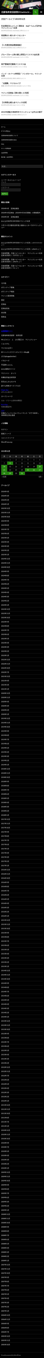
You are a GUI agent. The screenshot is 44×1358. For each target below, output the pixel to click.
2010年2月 (5, 1164)
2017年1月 (5, 865)
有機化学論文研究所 (8, 377)
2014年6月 (5, 996)
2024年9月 (5, 571)
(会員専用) (4, 153)
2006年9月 (5, 1323)
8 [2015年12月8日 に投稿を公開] (10, 463)
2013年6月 (5, 1046)
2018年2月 (5, 811)
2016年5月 (5, 899)
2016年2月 (5, 912)
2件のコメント (22, 114)
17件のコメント (21, 47)
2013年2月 (5, 1063)
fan (14, 38)
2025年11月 (5, 512)
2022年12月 (5, 660)
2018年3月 (5, 807)
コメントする (24, 57)
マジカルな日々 (7, 348)
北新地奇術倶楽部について (9, 135)
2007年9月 (5, 1277)
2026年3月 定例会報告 (10, 217)
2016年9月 (5, 882)
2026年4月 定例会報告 (10, 208)
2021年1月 (5, 689)
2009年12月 (5, 1172)
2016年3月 (5, 907)
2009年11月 (5, 1176)
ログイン (4, 429)
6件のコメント (21, 78)
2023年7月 (5, 630)
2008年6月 (5, 1239)
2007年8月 (5, 1281)
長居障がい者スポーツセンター (13, 35)
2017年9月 (5, 832)
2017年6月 (5, 844)
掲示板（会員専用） (7, 157)
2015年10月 (5, 928)
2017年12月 (5, 819)
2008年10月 (5, 1223)
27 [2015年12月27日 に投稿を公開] (40, 470)
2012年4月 (5, 1088)
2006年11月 (5, 1319)
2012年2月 (5, 1097)
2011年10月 (5, 1113)
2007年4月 (5, 1298)
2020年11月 (5, 697)
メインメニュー (41, 12)
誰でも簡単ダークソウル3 (10, 386)
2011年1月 (5, 1126)
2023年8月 (5, 626)
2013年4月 (5, 1055)
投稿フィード (6, 434)
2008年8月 (5, 1231)
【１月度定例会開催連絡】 (11, 45)
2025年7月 (5, 529)
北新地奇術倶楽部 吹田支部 (12, 335)
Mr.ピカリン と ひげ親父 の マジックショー (19, 339)
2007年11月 (5, 1269)
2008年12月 (5, 1214)
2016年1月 (5, 916)
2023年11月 (5, 613)
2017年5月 (5, 849)
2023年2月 (5, 651)
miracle (19, 86)
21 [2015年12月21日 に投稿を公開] (4, 470)
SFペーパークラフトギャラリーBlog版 (15, 352)
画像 (2, 86)
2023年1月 (5, 655)
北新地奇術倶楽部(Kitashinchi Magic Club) (17, 12)
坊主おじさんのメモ (8, 382)
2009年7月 (5, 1193)
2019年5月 (5, 748)
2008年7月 (5, 1235)
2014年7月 (5, 992)
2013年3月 (5, 1059)
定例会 (3, 304)
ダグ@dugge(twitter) (8, 356)
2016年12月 (5, 870)
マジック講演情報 (7, 296)
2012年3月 (5, 1092)
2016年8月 (5, 886)
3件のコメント (24, 30)
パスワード (5, 187)
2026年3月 (5, 496)
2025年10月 (5, 517)
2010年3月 (5, 1160)
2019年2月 (5, 760)
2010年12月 (5, 1130)
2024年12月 (5, 559)
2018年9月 (5, 781)
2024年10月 (5, 567)
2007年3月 (5, 1302)
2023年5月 (5, 639)
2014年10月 (5, 979)
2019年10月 (5, 727)
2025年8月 (5, 525)
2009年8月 (5, 1189)
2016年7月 (5, 891)
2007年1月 (5, 1311)
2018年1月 (5, 815)
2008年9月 (5, 1227)
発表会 (3, 317)
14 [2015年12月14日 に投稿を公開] (4, 466)
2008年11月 (5, 1218)
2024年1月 (5, 605)
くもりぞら (5, 344)
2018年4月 (5, 802)
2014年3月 (5, 1008)
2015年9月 (5, 933)
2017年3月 (5, 857)
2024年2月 (5, 601)
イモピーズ (5, 361)
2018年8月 (5, 786)
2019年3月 (5, 756)
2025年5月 (5, 538)
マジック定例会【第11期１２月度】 (15, 93)
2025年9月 (5, 521)
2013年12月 (5, 1021)
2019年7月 (5, 739)
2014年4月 (5, 1004)
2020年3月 (5, 706)
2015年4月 (5, 954)
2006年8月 (5, 1328)
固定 (2, 300)
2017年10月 (5, 828)
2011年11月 (5, 1109)
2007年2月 (5, 1307)
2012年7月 (5, 1076)
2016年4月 (5, 903)
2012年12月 (5, 1067)
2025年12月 (5, 508)
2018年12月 (5, 769)
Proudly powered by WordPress (11, 1355)
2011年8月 (5, 1118)
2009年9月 (5, 1185)
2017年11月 (5, 823)
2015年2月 (5, 962)
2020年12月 (5, 693)
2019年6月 (5, 744)
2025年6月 (5, 533)
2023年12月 (5, 609)
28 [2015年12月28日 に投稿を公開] (4, 473)
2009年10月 (5, 1181)
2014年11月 (5, 975)
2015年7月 (5, 941)
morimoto (16, 30)
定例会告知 (5, 308)
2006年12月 (5, 1315)
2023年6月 (5, 634)
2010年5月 (5, 1151)
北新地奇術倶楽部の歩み (9, 140)
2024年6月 (5, 584)
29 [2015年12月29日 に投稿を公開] (10, 473)
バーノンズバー (7, 392)
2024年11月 (5, 563)
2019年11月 (5, 723)
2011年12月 (5, 1105)
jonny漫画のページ (8, 369)
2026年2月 (5, 500)
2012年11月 (5, 1071)
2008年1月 (5, 1260)
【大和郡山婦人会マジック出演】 (14, 102)
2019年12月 (5, 718)
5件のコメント (20, 38)
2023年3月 (5, 647)
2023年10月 (5, 618)
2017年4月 (5, 853)
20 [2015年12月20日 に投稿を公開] (40, 466)
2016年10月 (5, 878)
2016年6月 (5, 895)
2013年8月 (5, 1038)
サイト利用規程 (6, 148)
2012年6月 (5, 1080)
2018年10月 (5, 777)
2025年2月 (5, 550)
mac (14, 47)
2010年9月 (5, 1143)
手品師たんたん (7, 365)
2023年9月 (5, 622)
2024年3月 (5, 597)
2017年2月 (5, 861)
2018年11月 (5, 773)
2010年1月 (5, 1168)
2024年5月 (5, 588)
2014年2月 (5, 1013)
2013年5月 (5, 1050)
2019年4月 (5, 752)
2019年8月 (5, 735)
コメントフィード (7, 438)
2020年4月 (5, 702)
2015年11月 (5, 924)
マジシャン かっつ (8, 373)
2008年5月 (5, 1244)
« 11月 (4, 477)
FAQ (2, 144)
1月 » (40, 477)
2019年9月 (5, 731)
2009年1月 (5, 1210)
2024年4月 (5, 592)
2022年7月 (5, 672)
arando (15, 67)
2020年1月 (5, 714)
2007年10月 (5, 1273)
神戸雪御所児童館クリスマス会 (13, 64)
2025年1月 (5, 555)
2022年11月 (5, 664)
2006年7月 (5, 1332)
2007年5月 (5, 1294)
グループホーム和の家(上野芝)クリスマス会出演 (20, 54)
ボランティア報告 (7, 292)
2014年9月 (5, 983)
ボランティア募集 (7, 287)
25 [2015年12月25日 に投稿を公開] (28, 470)
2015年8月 (5, 937)
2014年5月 (5, 1000)
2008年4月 (5, 1248)
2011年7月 (5, 1122)
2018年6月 (5, 794)
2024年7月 (5, 580)
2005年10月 (5, 1345)
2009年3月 (5, 1202)
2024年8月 (5, 576)
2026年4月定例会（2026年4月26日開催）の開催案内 (20, 213)
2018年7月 (5, 790)
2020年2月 (5, 710)
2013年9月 (5, 1034)
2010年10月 (5, 1139)
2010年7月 (5, 1147)
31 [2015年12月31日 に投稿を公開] (22, 473)
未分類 (3, 313)
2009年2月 (5, 1206)
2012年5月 (5, 1084)
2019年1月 (5, 765)
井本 (14, 78)
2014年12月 (5, 971)
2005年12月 (5, 1336)
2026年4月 (5, 491)
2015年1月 (5, 966)
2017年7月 (5, 840)
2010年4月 (5, 1155)
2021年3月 (5, 685)
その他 (3, 283)
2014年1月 (5, 1017)
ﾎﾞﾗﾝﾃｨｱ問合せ (5, 131)
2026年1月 (5, 504)
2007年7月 (5, 1286)
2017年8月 (5, 836)
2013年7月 (5, 1042)
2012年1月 (5, 1101)
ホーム (3, 127)
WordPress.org (6, 442)
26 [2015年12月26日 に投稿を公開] (34, 470)
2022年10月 (5, 668)
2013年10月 (5, 1029)
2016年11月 (5, 874)
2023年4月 (5, 643)
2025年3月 (5, 546)
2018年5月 (5, 798)
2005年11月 (5, 1340)
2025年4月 (5, 542)
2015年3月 (5, 958)
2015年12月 (5, 920)
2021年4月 (5, 681)
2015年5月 (5, 950)
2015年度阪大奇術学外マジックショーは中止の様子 (21, 112)
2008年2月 (5, 1256)
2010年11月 (5, 1134)
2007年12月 (5, 1265)
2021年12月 (5, 676)
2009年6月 (5, 1197)
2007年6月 (5, 1290)
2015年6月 (5, 945)
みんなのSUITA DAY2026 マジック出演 (15, 221)
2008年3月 (5, 1252)
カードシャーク (7, 396)
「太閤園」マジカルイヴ (11, 83)
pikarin (34, 249)
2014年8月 (5, 987)
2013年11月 (5, 1025)
